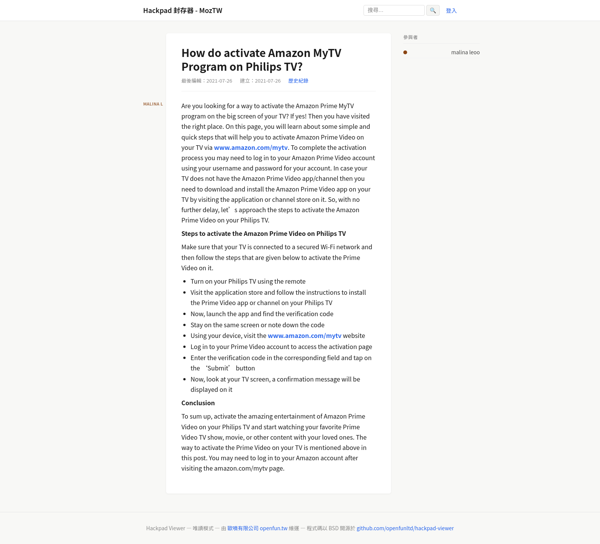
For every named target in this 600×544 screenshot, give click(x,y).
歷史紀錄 (298, 80)
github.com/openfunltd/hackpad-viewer (405, 528)
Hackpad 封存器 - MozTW (182, 10)
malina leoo (465, 52)
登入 (451, 10)
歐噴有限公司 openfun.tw (257, 528)
